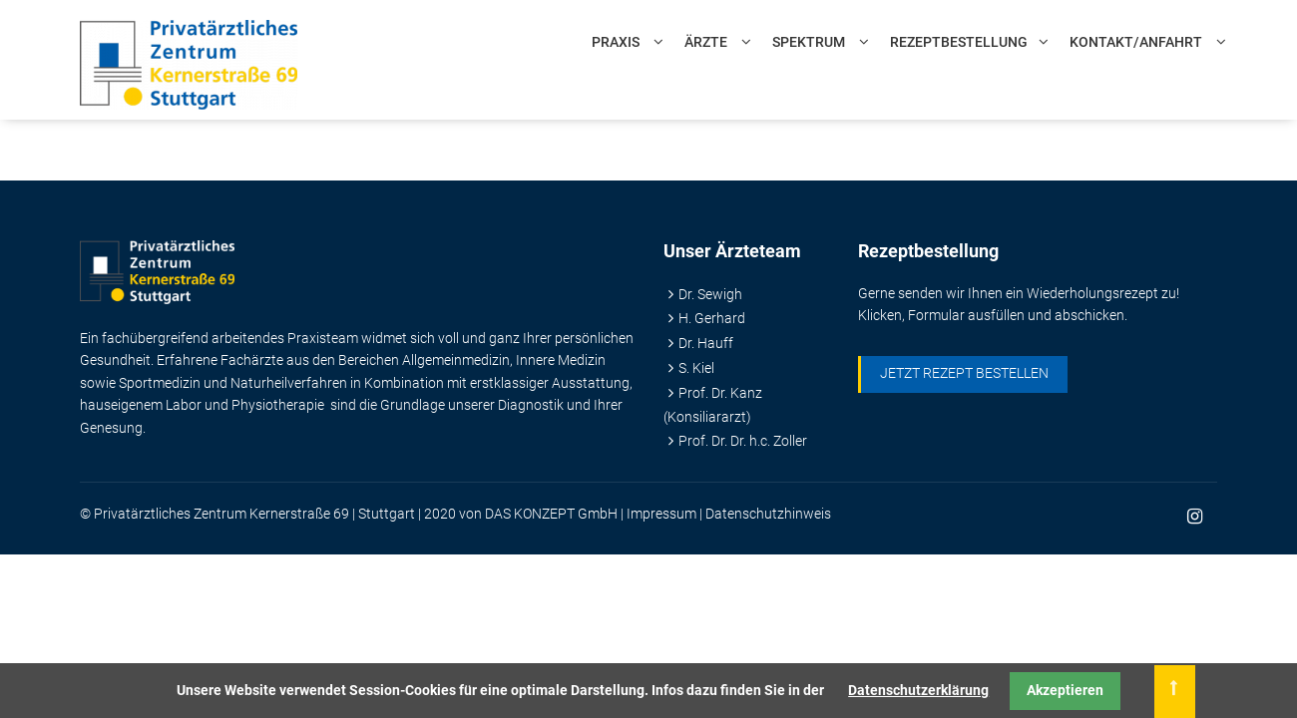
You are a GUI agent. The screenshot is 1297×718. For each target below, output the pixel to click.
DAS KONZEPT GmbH (551, 514)
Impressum (661, 514)
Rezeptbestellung (959, 42)
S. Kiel (696, 368)
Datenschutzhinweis (768, 514)
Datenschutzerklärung (918, 690)
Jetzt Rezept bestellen (964, 373)
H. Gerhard (711, 318)
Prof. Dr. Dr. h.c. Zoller (742, 441)
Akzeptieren (1065, 690)
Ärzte (705, 42)
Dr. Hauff (705, 343)
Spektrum (808, 42)
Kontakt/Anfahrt (1136, 42)
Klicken (880, 315)
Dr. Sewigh (710, 294)
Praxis (616, 42)
